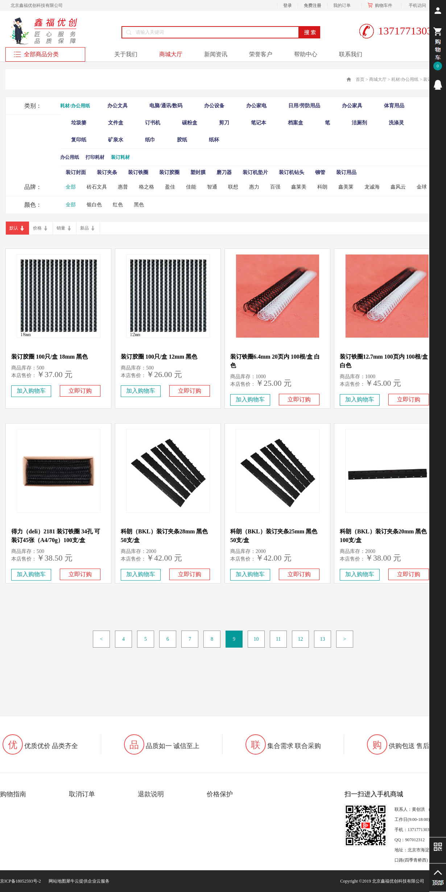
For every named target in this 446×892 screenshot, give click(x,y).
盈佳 (170, 187)
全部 (71, 187)
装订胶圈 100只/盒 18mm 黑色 (49, 357)
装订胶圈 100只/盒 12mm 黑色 (159, 357)
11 (278, 639)
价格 (37, 228)
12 (300, 639)
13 (322, 639)
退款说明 (151, 794)
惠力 (254, 187)
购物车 (381, 5)
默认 (13, 228)
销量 (61, 228)
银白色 (94, 204)
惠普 (123, 187)
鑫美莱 (346, 187)
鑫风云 (398, 187)
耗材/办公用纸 (404, 79)
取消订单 (82, 794)
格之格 (146, 187)
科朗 (322, 187)
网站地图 (56, 881)
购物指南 (13, 794)
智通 (212, 187)
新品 (84, 228)
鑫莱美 (298, 187)
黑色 (139, 204)
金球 (422, 187)
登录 (287, 5)
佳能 (191, 187)
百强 (275, 187)
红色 (118, 204)
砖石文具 (97, 187)
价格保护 (220, 794)
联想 (233, 187)
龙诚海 (372, 187)
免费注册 (312, 5)
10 (256, 639)
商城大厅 (378, 79)
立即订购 (80, 391)
